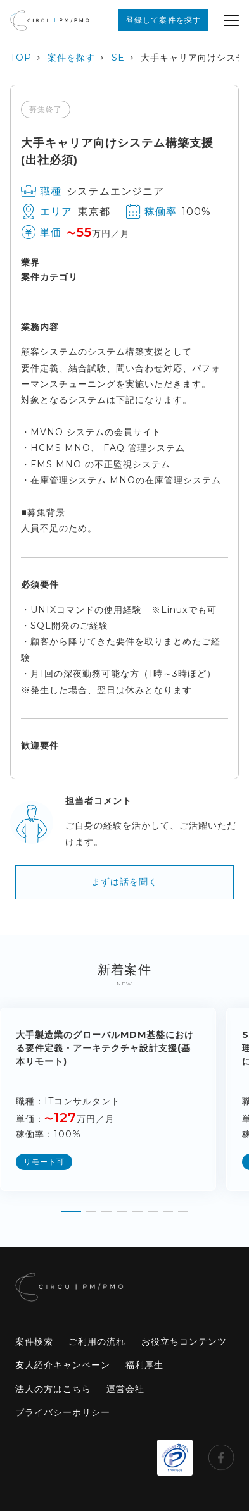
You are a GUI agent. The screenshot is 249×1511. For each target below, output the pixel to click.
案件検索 (34, 1341)
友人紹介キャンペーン (62, 1365)
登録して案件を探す (163, 20)
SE (118, 57)
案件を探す (71, 57)
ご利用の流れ (96, 1341)
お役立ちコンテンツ (184, 1341)
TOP (21, 57)
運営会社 (125, 1389)
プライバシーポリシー (62, 1412)
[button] (71, 1206)
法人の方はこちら (53, 1389)
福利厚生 (144, 1365)
